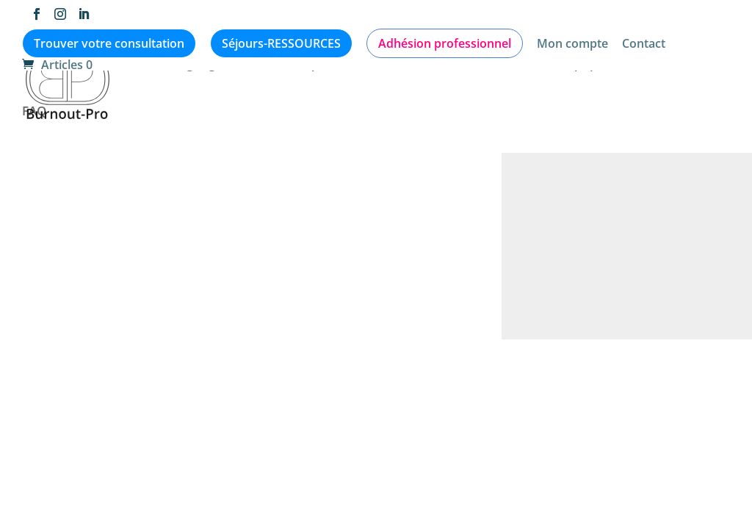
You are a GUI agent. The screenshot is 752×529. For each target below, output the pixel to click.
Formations (659, 65)
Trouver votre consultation (109, 43)
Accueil (43, 65)
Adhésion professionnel (444, 43)
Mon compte (572, 44)
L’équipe (579, 65)
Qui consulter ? (489, 65)
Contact (643, 44)
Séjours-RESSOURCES (281, 43)
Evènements (387, 65)
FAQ (34, 112)
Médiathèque (289, 65)
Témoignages (188, 65)
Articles (106, 65)
